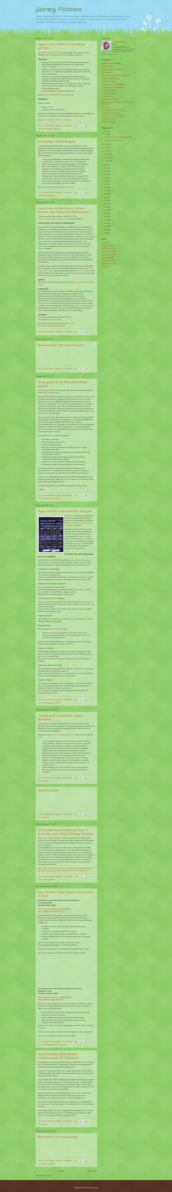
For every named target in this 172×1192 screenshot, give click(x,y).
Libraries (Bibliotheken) (108, 90)
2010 (105, 210)
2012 (105, 204)
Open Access (105, 107)
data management (48, 129)
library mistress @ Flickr (108, 251)
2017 (105, 187)
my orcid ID (105, 243)
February (108, 157)
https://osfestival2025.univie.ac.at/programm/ (59, 95)
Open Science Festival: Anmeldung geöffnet (118, 137)
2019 (105, 181)
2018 (105, 184)
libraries (45, 195)
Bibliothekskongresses (45, 1104)
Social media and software (109, 119)
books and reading (48, 498)
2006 (105, 223)
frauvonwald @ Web (107, 257)
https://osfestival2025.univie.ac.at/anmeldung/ (56, 120)
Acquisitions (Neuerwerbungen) (111, 63)
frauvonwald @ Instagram (109, 263)
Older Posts (92, 1171)
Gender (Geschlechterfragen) (110, 78)
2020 (105, 178)
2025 (105, 131)
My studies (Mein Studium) (109, 99)
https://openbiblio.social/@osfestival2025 (51, 911)
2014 (105, 197)
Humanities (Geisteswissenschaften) (112, 87)
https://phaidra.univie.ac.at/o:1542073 (50, 319)
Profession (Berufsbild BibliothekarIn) (113, 110)
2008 (105, 216)
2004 (105, 229)
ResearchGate (105, 266)
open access (57, 129)
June (107, 144)
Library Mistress (120, 42)
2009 (105, 213)
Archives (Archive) (107, 66)
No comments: (67, 125)
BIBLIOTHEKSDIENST (51, 393)
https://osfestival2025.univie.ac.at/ (49, 909)
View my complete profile (109, 54)
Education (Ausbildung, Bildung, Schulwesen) (115, 75)
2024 (105, 165)
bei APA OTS (69, 187)
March (108, 154)
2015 (105, 194)
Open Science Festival (52, 52)
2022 (105, 171)
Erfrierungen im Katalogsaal (113, 140)
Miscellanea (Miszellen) (108, 93)
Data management (106, 72)
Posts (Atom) (48, 1175)
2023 (105, 168)
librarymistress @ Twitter (109, 248)
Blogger (95, 1187)
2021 (105, 174)
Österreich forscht (80, 271)
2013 (105, 200)
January (108, 160)
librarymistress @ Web (108, 245)
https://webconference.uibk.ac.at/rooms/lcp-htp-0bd (54, 219)
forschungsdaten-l (79, 589)
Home (61, 1171)
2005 (105, 226)
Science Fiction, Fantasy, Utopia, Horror (113, 116)
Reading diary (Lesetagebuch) (110, 113)
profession (51, 195)
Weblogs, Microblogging (108, 122)
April (107, 151)
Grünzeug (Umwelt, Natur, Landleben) (113, 84)
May (107, 148)
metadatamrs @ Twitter (108, 254)
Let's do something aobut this (61, 735)
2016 (105, 191)
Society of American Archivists (51, 838)
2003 (105, 233)
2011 (105, 207)
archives (45, 879)
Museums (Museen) (107, 96)
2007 (105, 220)
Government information (108, 81)
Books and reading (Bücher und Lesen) (113, 69)
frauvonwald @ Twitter (108, 260)
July (107, 134)
